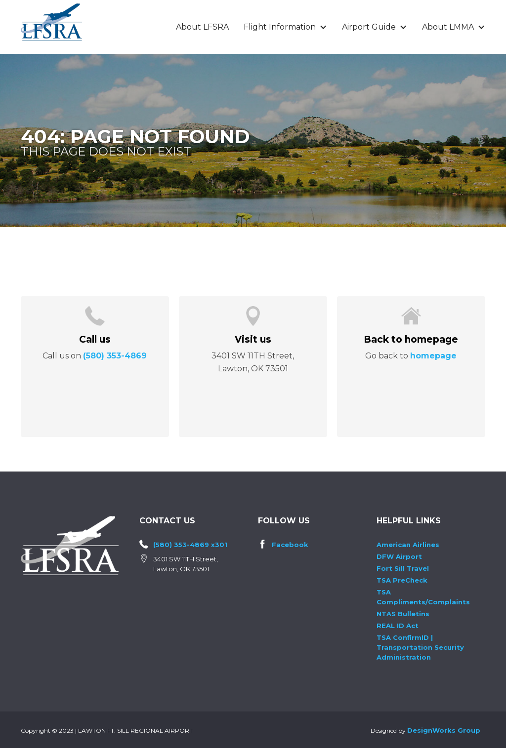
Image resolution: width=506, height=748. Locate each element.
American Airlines (408, 545)
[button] (285, 27)
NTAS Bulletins (403, 614)
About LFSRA (202, 27)
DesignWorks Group (443, 730)
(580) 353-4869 (115, 355)
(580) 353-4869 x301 (190, 545)
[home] (51, 21)
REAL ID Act (398, 626)
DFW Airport (399, 556)
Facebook (290, 545)
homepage (433, 355)
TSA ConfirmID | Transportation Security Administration (420, 647)
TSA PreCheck (402, 580)
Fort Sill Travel (403, 568)
